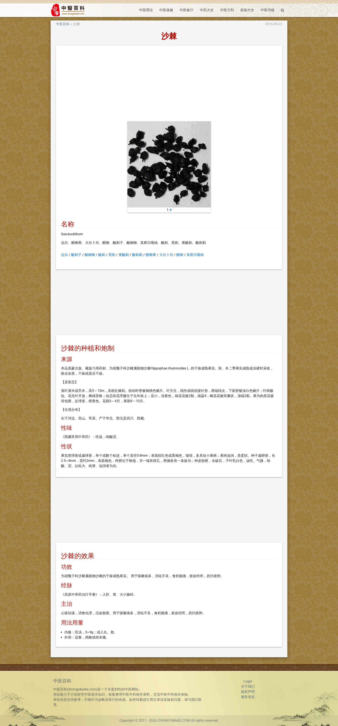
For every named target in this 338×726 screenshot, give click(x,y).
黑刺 (111, 255)
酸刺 (101, 255)
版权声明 (248, 692)
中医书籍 (267, 10)
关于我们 (248, 686)
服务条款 (248, 697)
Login (248, 681)
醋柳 (179, 255)
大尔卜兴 (166, 255)
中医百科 (63, 24)
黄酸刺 (124, 255)
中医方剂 (227, 10)
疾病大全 (247, 10)
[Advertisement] (169, 84)
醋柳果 (151, 255)
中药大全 (207, 10)
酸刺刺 (137, 255)
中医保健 (166, 10)
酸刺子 (76, 255)
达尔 (64, 255)
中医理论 (146, 10)
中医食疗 (186, 10)
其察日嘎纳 (195, 255)
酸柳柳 (90, 255)
